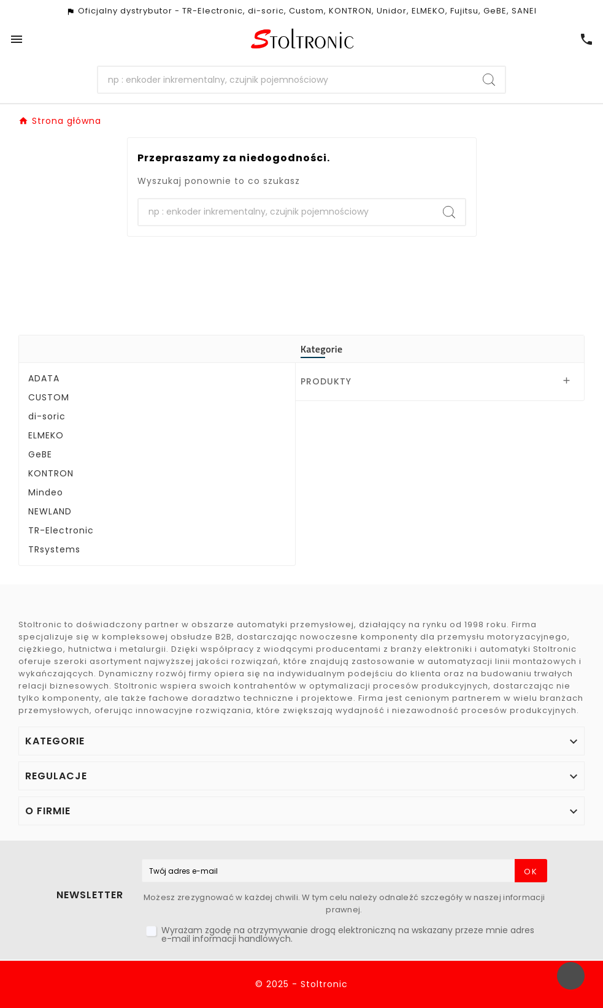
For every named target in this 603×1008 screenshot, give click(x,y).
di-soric (47, 416)
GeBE (40, 454)
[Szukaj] (285, 80)
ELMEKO (46, 435)
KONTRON (51, 473)
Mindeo (45, 492)
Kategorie (322, 349)
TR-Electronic (61, 530)
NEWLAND (50, 511)
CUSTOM (48, 397)
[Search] (489, 79)
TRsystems (54, 549)
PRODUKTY (326, 381)
